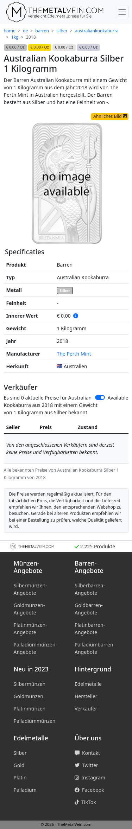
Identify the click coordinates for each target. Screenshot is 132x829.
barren (42, 31)
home (9, 31)
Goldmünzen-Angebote (29, 609)
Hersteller (86, 696)
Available (117, 397)
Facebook (89, 789)
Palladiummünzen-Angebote (35, 648)
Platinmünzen (30, 708)
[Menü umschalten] (122, 12)
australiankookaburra (97, 31)
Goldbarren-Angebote (89, 609)
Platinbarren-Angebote (90, 628)
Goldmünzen (28, 696)
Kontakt (87, 753)
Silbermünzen (30, 684)
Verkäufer (86, 708)
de (25, 31)
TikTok (85, 802)
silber (62, 31)
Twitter (86, 765)
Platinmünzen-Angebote (30, 628)
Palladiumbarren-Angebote (95, 648)
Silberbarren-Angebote (90, 589)
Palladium (25, 789)
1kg (15, 37)
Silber (64, 290)
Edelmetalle (88, 684)
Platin (20, 777)
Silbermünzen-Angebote (30, 589)
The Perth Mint (74, 353)
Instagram (90, 777)
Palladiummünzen (35, 721)
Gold (19, 765)
